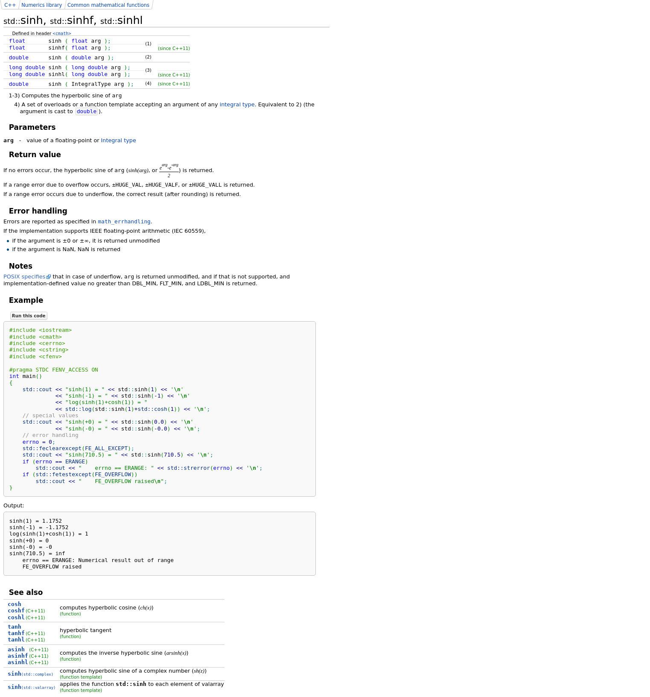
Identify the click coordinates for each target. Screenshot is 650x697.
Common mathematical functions (108, 5)
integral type (237, 104)
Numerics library (41, 5)
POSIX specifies (24, 276)
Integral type (118, 140)
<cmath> (62, 33)
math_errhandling (124, 221)
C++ (10, 5)
